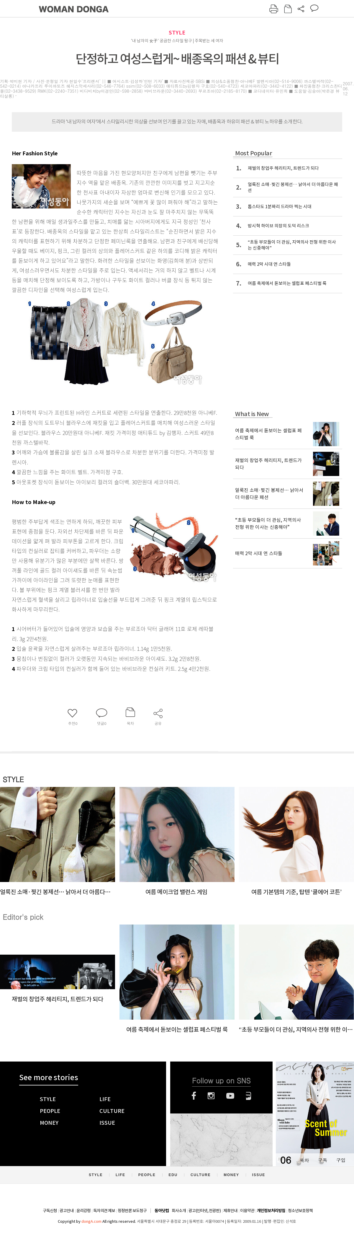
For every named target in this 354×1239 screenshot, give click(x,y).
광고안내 (67, 1210)
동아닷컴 (162, 1210)
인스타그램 (211, 1096)
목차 (304, 1160)
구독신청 (50, 1210)
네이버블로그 (248, 1096)
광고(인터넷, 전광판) (205, 1210)
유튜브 (230, 1096)
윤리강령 (83, 1210)
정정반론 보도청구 (132, 1210)
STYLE (177, 32)
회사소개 (179, 1210)
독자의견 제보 (104, 1210)
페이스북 (194, 1096)
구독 (322, 1160)
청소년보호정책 (300, 1210)
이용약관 (247, 1210)
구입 (340, 1160)
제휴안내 (230, 1210)
